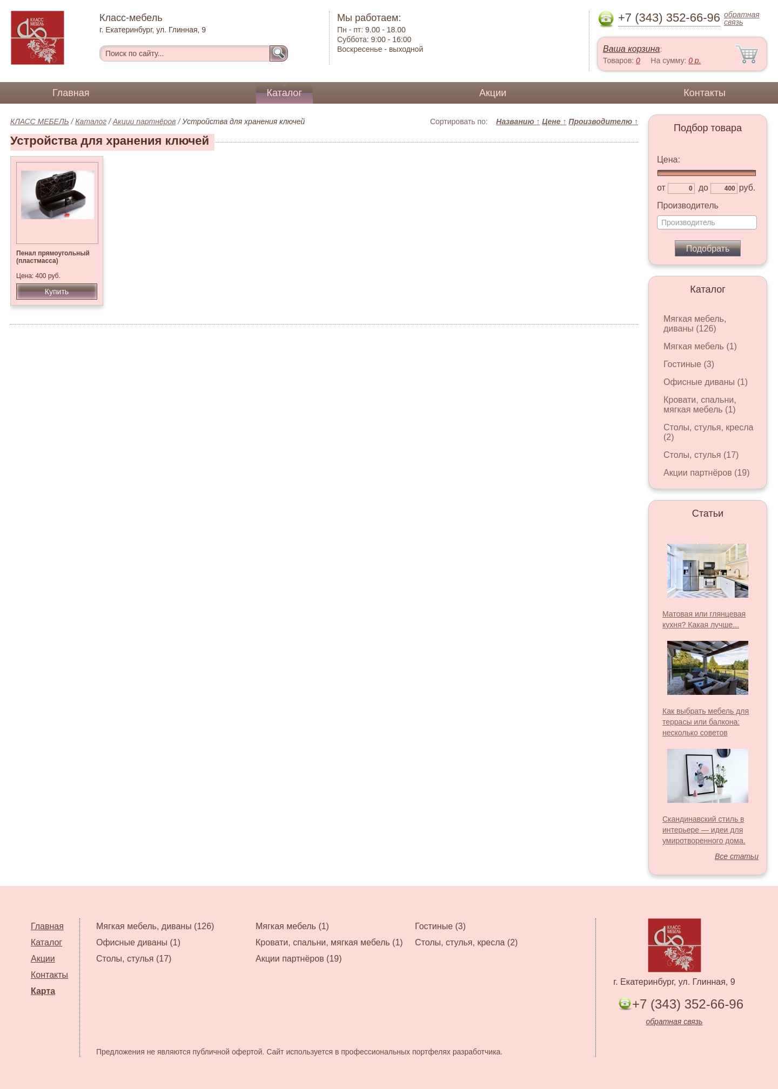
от (661, 187)
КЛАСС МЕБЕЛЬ (39, 121)
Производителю (603, 121)
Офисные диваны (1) (705, 382)
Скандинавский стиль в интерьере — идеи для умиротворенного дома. (704, 830)
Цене (554, 121)
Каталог (284, 92)
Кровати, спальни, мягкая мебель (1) (699, 404)
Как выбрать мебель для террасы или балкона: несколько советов (705, 722)
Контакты (704, 92)
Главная (71, 92)
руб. (747, 187)
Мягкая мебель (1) (700, 346)
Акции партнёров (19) (706, 472)
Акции (492, 92)
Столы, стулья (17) (701, 454)
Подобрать (708, 248)
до (703, 187)
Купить (57, 291)
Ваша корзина (631, 48)
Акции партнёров (144, 121)
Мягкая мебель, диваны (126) (694, 323)
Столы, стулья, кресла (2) (466, 942)
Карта (43, 991)
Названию (518, 121)
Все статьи (737, 856)
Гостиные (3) (688, 364)
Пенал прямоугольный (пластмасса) (53, 257)
